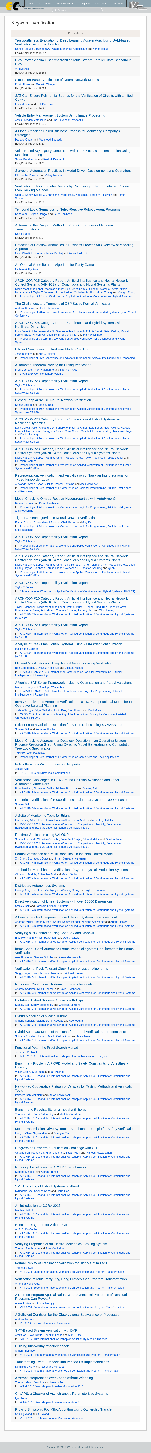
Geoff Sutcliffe (45, 484)
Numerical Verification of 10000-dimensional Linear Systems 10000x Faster (71, 800)
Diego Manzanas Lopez (29, 289)
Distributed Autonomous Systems (40, 885)
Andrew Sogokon (25, 989)
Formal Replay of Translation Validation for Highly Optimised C (61, 1263)
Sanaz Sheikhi (23, 404)
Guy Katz (88, 522)
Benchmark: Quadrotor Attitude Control (44, 1225)
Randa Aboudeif (24, 48)
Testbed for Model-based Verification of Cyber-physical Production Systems (71, 870)
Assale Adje (22, 768)
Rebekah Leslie (53, 1335)
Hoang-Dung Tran (96, 606)
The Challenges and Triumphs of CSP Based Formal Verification (63, 303)
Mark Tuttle (75, 1335)
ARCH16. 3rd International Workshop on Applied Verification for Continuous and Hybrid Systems (77, 941)
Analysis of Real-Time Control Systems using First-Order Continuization (68, 644)
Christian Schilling (84, 292)
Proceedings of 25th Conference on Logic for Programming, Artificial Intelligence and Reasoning (77, 358)
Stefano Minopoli (25, 1171)
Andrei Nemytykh (47, 1303)
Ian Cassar (21, 820)
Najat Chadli (22, 253)
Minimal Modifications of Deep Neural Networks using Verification (63, 663)
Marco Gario (69, 874)
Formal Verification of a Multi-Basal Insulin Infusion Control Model (64, 854)
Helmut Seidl (58, 1382)
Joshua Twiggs (24, 710)
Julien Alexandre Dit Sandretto (49, 331)
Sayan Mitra (63, 431)
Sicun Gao (63, 1191)
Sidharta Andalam (25, 1036)
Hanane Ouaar (24, 139)
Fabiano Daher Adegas (49, 1020)
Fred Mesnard (23, 369)
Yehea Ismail (100, 48)
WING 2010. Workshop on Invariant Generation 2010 (51, 1386)
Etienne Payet (68, 369)
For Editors (118, 3)
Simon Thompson (25, 1350)
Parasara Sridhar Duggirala (51, 906)
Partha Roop (63, 1036)
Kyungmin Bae (24, 1191)
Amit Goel (21, 1335)
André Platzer (118, 921)
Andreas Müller (24, 921)
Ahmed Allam (23, 68)
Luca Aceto (79, 820)
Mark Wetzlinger (93, 334)
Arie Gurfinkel (46, 353)
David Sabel (22, 233)
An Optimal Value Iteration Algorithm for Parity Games (55, 265)
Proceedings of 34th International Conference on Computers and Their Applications (69, 757)
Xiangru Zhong (127, 292)
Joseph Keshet (74, 667)
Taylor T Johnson (25, 385)
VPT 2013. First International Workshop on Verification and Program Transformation (70, 1354)
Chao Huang (106, 610)
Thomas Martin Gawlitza (29, 1382)
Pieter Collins (111, 331)
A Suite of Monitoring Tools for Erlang (43, 815)
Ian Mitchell (57, 1071)
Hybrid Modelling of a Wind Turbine (41, 1016)
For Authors (101, 3)
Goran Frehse (49, 1171)
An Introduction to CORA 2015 (37, 1205)
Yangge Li (49, 431)
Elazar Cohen (23, 522)
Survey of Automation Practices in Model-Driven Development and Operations (73, 170)
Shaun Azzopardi (25, 839)
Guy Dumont (37, 1071)
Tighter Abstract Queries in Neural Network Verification (56, 518)
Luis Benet (71, 289)
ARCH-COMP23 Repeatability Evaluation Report (51, 381)
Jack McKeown (89, 484)
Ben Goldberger (24, 667)
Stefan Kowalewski (59, 1095)
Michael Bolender (66, 788)
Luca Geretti (22, 331)
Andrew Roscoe (24, 308)
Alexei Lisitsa (23, 1303)
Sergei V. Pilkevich (101, 194)
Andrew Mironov (25, 1319)
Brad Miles (94, 710)
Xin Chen (84, 564)
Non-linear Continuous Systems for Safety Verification (55, 984)
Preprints (85, 3)
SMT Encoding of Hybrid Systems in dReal (47, 1186)
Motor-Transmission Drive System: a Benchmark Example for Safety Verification (74, 1129)
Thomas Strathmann (27, 1248)
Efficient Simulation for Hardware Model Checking (52, 349)
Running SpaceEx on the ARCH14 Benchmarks (50, 1167)
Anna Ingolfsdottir (102, 820)
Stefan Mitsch (32, 334)
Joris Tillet (71, 334)
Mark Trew (83, 1036)
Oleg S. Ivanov (24, 194)
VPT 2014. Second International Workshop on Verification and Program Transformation (72, 1271)
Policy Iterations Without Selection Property (47, 764)
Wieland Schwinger (93, 921)
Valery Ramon (53, 175)
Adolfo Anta (76, 1020)
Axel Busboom (23, 957)
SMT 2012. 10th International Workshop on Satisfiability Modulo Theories (63, 1339)
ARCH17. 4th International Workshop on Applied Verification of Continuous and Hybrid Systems (77, 862)
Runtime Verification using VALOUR (42, 835)
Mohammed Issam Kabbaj (47, 253)
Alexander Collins (44, 788)
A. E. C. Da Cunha (26, 1229)
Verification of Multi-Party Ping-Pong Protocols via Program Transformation (71, 1279)
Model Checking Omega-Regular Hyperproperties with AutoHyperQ (65, 498)
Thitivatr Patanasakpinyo (30, 753)
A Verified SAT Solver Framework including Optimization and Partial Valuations (73, 682)
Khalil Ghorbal (45, 989)
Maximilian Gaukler (26, 648)
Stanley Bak (45, 404)
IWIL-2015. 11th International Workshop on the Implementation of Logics (63, 1056)
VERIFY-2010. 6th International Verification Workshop (52, 1418)
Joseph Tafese (23, 353)
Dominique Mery (25, 1366)
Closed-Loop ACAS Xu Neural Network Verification (53, 400)
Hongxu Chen (23, 1133)
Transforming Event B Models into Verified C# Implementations (62, 1362)
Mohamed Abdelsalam (73, 48)
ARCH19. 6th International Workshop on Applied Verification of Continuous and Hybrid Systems (77, 733)
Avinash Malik (46, 1036)
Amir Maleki (47, 610)
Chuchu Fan (22, 1152)
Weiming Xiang (70, 890)
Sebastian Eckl (47, 874)
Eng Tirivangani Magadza (68, 120)
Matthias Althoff (54, 289)
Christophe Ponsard (27, 175)
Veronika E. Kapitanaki (74, 194)
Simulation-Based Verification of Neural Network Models (57, 80)
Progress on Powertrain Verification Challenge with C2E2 (57, 1148)
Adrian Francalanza (41, 820)
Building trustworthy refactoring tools (42, 1346)
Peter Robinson (62, 214)
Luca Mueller (23, 104)
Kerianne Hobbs (45, 729)
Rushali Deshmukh (54, 159)
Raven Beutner (24, 503)
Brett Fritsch (75, 710)
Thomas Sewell (24, 1267)
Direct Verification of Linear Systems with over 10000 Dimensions (64, 901)
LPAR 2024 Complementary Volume (41, 373)
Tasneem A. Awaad (47, 48)
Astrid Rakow (71, 937)
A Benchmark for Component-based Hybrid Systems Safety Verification (68, 917)
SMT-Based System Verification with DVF (46, 1330)
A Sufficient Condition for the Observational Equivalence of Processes (67, 1314)
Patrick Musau (75, 606)
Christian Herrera (48, 973)
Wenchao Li (72, 568)
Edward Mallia (91, 839)
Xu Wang (43, 1414)
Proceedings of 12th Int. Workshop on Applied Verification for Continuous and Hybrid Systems (76, 296)
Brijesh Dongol (38, 214)
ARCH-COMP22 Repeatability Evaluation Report (51, 537)
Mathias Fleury (24, 687)
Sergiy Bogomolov (26, 973)
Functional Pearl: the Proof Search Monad (46, 1048)
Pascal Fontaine (64, 484)
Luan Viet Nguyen (48, 890)
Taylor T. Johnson (43, 292)
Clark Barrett (68, 522)
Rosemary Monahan (53, 1366)
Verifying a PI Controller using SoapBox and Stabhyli (54, 933)
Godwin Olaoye (45, 84)
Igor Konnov (22, 1398)
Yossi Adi (53, 667)
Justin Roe (59, 710)
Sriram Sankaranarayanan (70, 858)
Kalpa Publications (66, 3)
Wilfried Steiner (74, 973)
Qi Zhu (112, 568)
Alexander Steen (25, 484)
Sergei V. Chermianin (47, 194)
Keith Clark (21, 214)
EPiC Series (45, 3)
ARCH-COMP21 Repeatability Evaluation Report (51, 583)
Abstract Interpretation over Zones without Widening (54, 1378)
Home (30, 3)
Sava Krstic (35, 1335)
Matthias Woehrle (70, 1114)
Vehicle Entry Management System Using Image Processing (60, 115)
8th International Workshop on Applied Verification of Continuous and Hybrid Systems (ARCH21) (77, 591)
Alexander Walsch (70, 957)
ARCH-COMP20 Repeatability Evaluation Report (51, 625)
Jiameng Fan (100, 564)
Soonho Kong (42, 1191)
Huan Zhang (104, 292)
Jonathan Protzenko (27, 1052)
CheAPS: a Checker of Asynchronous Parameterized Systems (61, 1393)
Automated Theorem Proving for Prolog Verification (53, 365)
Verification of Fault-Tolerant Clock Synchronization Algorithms (61, 968)
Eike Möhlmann (24, 937)
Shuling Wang (23, 1414)
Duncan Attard (62, 820)
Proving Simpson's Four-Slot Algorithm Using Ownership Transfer (64, 1409)
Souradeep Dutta (38, 858)
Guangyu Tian (62, 1133)
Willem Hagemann (46, 937)
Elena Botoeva (117, 606)
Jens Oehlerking (44, 1114)
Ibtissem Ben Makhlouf (28, 1095)
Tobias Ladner (64, 292)
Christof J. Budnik (25, 874)
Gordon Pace (114, 839)
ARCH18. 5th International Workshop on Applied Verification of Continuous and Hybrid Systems (77, 792)
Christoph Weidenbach (52, 687)
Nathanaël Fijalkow (26, 269)
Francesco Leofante (27, 610)
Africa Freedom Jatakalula (30, 120)
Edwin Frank (22, 84)
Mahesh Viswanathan (99, 1152)
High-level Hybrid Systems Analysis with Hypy (49, 1000)
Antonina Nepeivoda (27, 1283)
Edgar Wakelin (43, 710)
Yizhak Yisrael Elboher (46, 522)
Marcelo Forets (109, 289)
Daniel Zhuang (29, 434)
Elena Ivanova (32, 431)
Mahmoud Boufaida (50, 139)
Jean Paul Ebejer (71, 839)
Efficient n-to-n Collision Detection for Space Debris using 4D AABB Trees (70, 725)
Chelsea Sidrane (66, 610)
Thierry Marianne (43, 369)
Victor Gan (21, 1071)
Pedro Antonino (49, 308)
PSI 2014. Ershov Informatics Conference (45, 1323)
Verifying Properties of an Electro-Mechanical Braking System (61, 1244)
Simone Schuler (43, 957)
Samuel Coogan (89, 289)
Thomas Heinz (23, 1114)
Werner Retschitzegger (66, 921)
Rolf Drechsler (45, 104)
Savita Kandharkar (26, 159)
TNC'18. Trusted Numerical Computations (45, 773)
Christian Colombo (48, 839)
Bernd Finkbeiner (49, 503)
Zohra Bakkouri (78, 253)
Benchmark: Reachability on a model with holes (50, 1109)
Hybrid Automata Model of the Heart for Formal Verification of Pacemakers (70, 1032)
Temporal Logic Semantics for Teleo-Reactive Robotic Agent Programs (67, 209)
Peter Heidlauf (23, 788)
